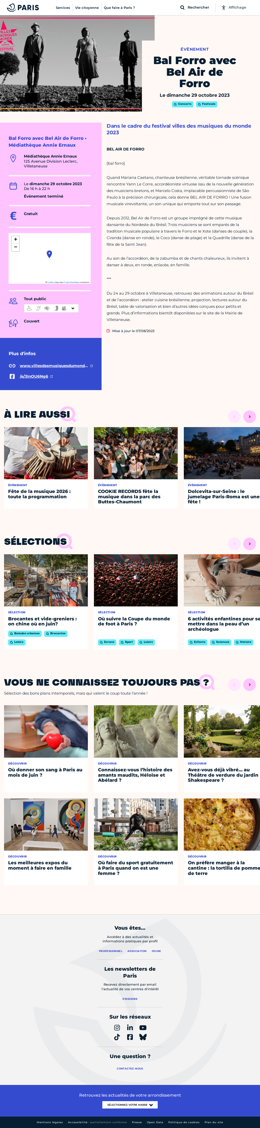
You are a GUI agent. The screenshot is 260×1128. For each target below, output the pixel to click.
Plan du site (214, 1122)
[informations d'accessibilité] (51, 308)
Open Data (155, 1122)
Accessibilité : (97, 1122)
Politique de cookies (184, 1122)
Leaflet (49, 282)
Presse (137, 1122)
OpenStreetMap (72, 282)
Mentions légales (50, 1122)
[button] (49, 254)
